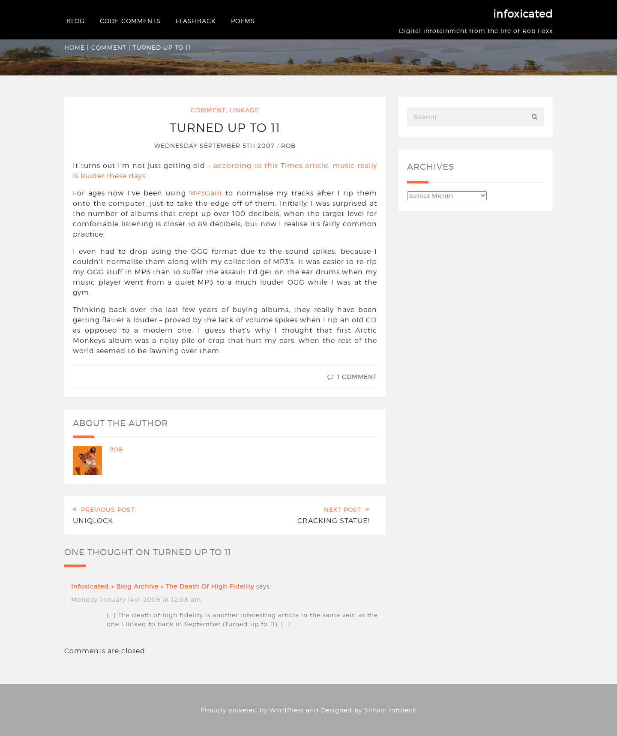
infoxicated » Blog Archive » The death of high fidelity (162, 586)
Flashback (196, 20)
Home (74, 47)
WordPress (287, 710)
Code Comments (130, 20)
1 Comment (357, 376)
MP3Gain (205, 193)
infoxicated (523, 14)
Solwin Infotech (390, 710)
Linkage (244, 110)
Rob (288, 145)
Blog (75, 20)
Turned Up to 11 (225, 127)
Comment (108, 47)
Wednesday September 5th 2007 (215, 145)
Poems (243, 20)
